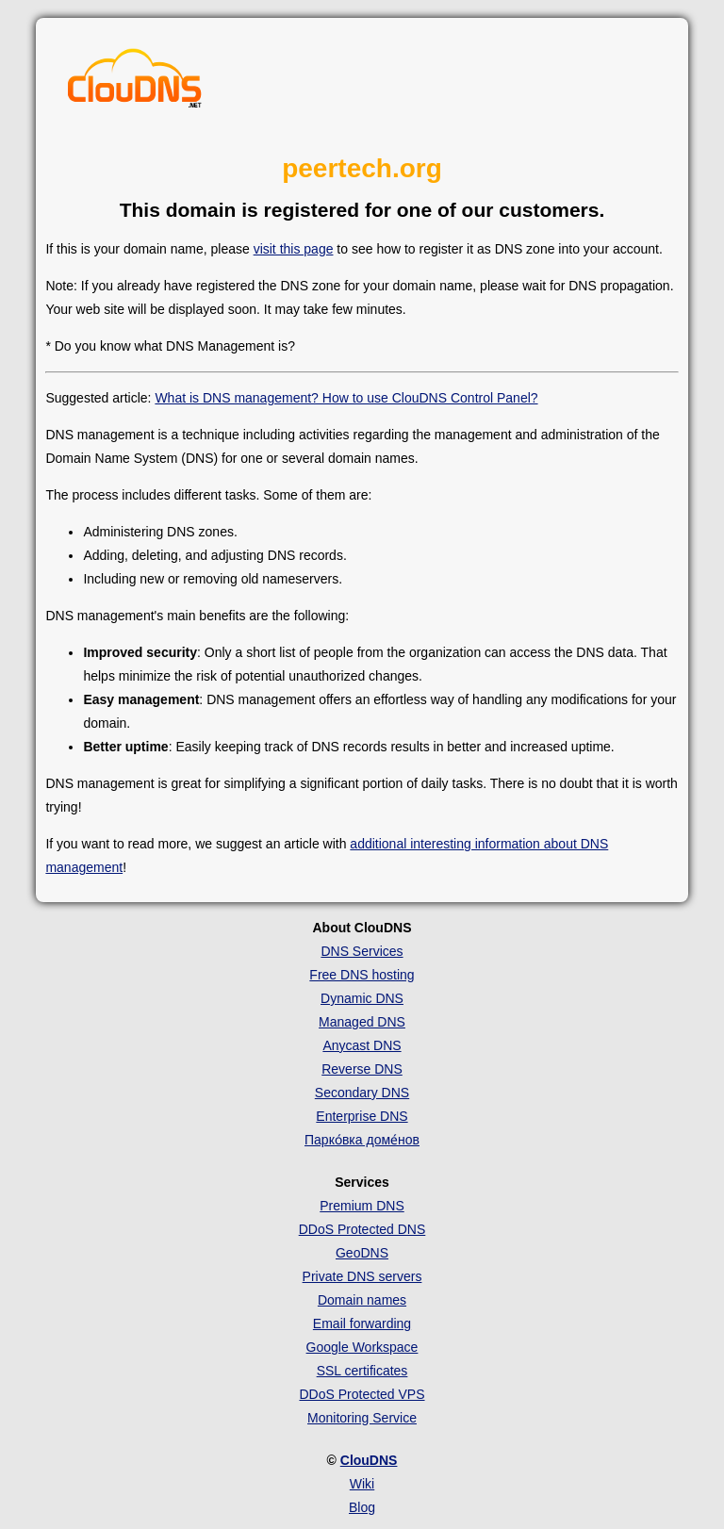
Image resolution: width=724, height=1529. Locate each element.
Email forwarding (362, 1323)
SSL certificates (362, 1370)
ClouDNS (369, 1460)
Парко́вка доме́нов (362, 1139)
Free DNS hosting (361, 974)
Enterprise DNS (361, 1116)
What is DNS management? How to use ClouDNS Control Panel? (346, 397)
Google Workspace (362, 1347)
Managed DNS (362, 1021)
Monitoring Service (362, 1417)
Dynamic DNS (362, 998)
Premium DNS (361, 1205)
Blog (362, 1507)
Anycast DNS (361, 1045)
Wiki (362, 1483)
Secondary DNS (362, 1092)
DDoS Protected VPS (361, 1394)
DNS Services (362, 951)
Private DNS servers (362, 1276)
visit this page (294, 248)
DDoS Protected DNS (362, 1229)
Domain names (362, 1299)
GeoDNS (362, 1252)
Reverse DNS (362, 1069)
